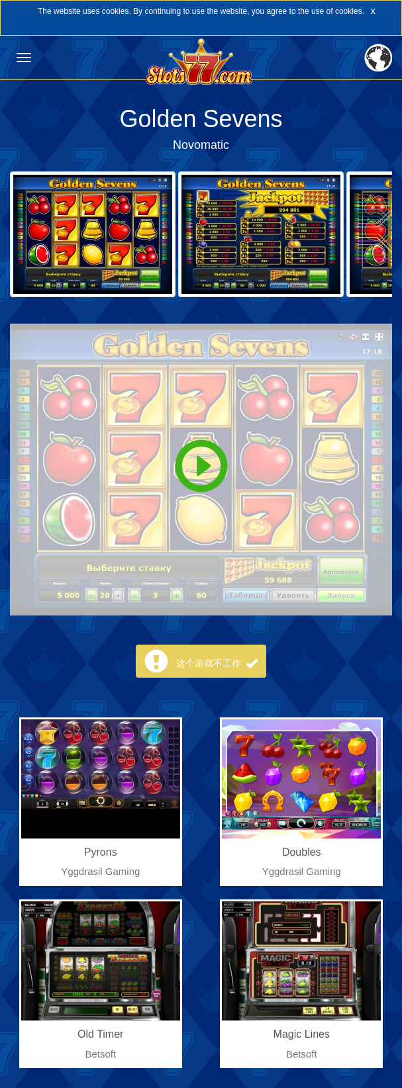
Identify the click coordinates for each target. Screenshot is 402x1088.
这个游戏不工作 (217, 663)
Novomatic (201, 145)
